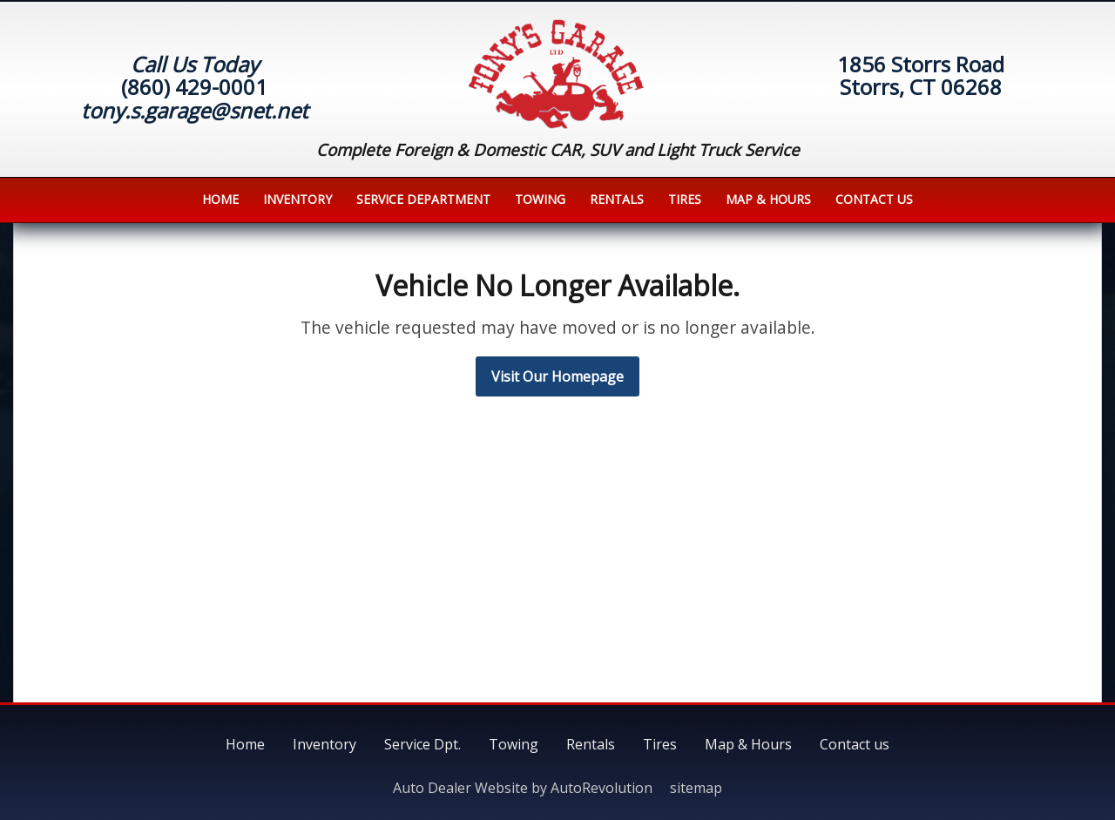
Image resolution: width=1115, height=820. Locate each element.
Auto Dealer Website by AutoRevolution (522, 787)
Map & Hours (768, 199)
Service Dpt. (422, 744)
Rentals (617, 199)
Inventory (297, 199)
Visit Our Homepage (557, 376)
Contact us (874, 199)
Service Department (423, 199)
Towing (540, 199)
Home (220, 199)
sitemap (696, 787)
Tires (684, 199)
